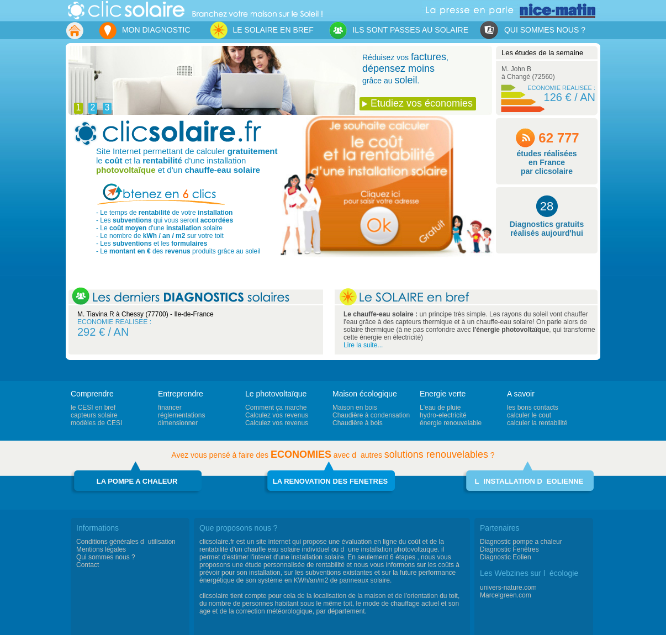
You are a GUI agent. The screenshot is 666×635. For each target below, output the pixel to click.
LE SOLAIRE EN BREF (261, 30)
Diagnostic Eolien (505, 557)
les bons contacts (532, 407)
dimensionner (178, 423)
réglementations (181, 415)
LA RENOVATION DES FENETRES (330, 481)
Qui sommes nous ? (105, 557)
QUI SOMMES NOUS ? (532, 30)
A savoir (521, 393)
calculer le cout (529, 415)
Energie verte (443, 393)
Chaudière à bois (357, 423)
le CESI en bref (93, 407)
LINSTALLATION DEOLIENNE (529, 481)
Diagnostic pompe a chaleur (521, 542)
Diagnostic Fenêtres (509, 549)
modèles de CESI (96, 423)
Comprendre (92, 393)
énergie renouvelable (451, 423)
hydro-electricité (443, 415)
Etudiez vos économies (422, 103)
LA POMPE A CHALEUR (137, 481)
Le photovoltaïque (275, 393)
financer (170, 407)
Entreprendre (180, 393)
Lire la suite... (363, 345)
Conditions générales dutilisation (126, 542)
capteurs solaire (94, 415)
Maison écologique (364, 393)
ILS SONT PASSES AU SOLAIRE (398, 30)
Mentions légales (101, 549)
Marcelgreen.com (505, 595)
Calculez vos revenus (276, 415)
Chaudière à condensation (371, 415)
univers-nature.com (508, 587)
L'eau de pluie (440, 407)
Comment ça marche (275, 407)
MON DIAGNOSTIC (144, 30)
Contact (87, 565)
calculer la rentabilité (537, 423)
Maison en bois (354, 407)
